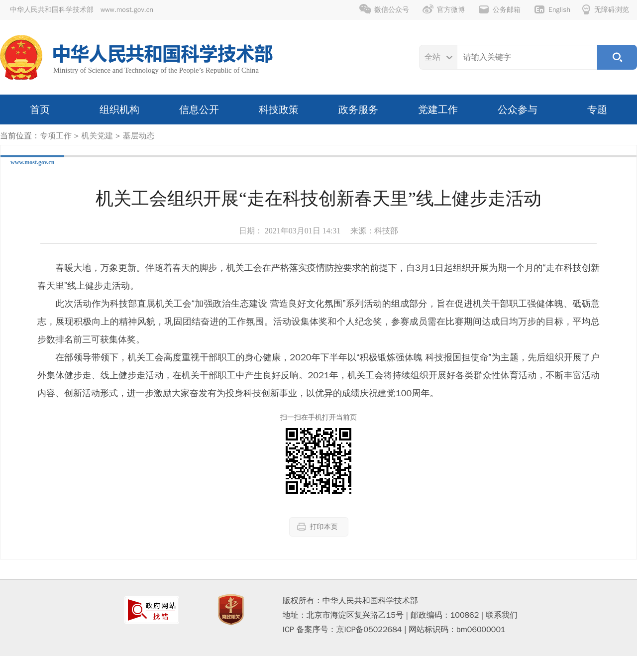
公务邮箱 (499, 9)
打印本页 (317, 526)
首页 (40, 109)
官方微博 (443, 9)
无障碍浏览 (605, 9)
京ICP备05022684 (369, 630)
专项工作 (56, 136)
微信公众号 (384, 9)
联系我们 (502, 615)
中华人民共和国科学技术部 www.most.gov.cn (81, 9)
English (551, 9)
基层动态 (138, 136)
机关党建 (97, 136)
